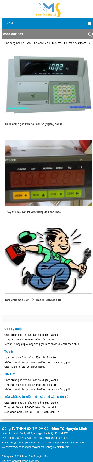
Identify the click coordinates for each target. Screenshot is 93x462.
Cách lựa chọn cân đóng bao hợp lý (24, 366)
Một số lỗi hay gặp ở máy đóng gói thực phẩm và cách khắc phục (41, 344)
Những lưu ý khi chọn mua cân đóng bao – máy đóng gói (37, 362)
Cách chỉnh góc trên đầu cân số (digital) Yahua (31, 334)
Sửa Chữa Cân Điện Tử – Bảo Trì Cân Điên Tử (31, 412)
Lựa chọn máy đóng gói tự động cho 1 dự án (30, 357)
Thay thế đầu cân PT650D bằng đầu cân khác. (31, 339)
